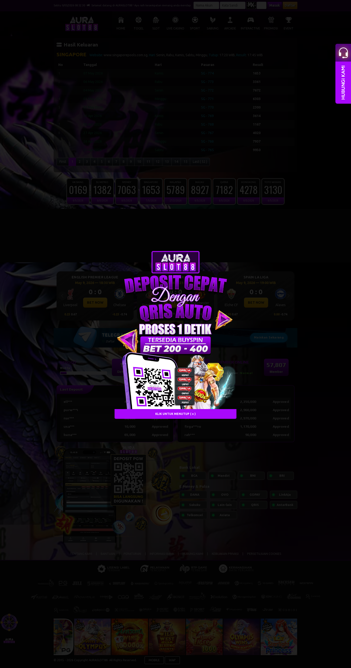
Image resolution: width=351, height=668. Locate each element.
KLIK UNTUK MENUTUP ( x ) (175, 413)
